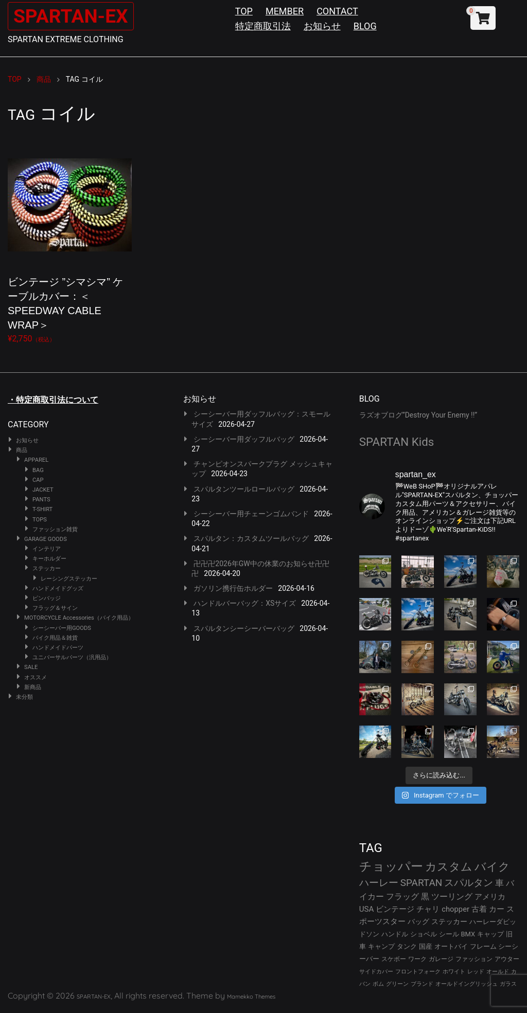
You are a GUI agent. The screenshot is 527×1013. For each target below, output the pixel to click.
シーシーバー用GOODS (61, 628)
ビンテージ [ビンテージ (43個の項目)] (395, 909)
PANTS (41, 499)
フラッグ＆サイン (55, 608)
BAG (38, 470)
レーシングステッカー (69, 578)
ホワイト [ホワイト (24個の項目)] (454, 971)
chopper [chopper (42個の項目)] (455, 909)
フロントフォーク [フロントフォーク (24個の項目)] (418, 971)
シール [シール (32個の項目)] (449, 934)
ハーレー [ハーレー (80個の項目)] (378, 883)
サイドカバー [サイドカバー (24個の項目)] (376, 971)
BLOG (365, 26)
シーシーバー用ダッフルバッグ (244, 439)
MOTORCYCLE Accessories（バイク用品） (79, 617)
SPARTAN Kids (396, 441)
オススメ (35, 677)
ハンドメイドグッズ (57, 588)
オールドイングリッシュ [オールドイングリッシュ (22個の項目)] (466, 984)
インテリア (46, 549)
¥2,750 (70, 241)
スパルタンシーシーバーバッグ (244, 628)
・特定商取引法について (53, 400)
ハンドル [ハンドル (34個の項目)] (394, 934)
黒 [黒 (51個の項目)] (425, 896)
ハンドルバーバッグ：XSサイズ (245, 603)
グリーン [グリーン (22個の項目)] (397, 984)
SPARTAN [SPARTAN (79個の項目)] (421, 883)
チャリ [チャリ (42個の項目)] (428, 909)
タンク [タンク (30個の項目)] (407, 946)
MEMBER (285, 11)
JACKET (43, 489)
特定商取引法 (263, 26)
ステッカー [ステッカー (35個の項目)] (449, 921)
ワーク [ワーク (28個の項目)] (417, 959)
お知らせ (322, 26)
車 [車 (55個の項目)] (499, 883)
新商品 (32, 687)
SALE (31, 667)
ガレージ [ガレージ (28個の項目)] (441, 959)
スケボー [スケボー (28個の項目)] (393, 959)
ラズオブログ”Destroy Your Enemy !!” (418, 415)
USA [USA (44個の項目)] (366, 909)
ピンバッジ (46, 598)
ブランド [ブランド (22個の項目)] (422, 984)
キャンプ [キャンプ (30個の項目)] (381, 946)
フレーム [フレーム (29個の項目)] (483, 946)
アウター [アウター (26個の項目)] (507, 959)
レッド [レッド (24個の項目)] (475, 971)
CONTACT (337, 11)
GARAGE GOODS (45, 539)
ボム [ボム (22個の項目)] (378, 984)
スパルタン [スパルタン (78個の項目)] (468, 883)
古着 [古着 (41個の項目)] (479, 909)
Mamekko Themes (251, 996)
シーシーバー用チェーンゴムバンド (251, 514)
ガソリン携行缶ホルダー (233, 588)
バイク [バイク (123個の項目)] (492, 866)
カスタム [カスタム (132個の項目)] (448, 866)
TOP (244, 11)
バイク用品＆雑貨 (55, 638)
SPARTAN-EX (75, 16)
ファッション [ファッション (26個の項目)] (474, 959)
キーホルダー (49, 558)
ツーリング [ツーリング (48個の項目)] (451, 896)
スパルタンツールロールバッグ (244, 489)
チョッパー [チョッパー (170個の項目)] (391, 866)
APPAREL (36, 460)
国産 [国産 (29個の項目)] (425, 946)
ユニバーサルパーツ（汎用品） (72, 657)
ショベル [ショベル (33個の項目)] (423, 934)
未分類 (24, 697)
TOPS (39, 519)
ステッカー (46, 568)
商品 (21, 450)
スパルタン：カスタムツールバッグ (251, 538)
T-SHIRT (42, 509)
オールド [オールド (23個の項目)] (497, 971)
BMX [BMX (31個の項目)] (468, 934)
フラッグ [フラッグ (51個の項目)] (402, 896)
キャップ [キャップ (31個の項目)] (490, 934)
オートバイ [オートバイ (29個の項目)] (451, 946)
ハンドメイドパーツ (57, 647)
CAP (38, 480)
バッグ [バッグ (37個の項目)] (418, 921)
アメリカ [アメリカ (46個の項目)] (490, 896)
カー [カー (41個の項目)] (496, 909)
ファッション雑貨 (55, 529)
